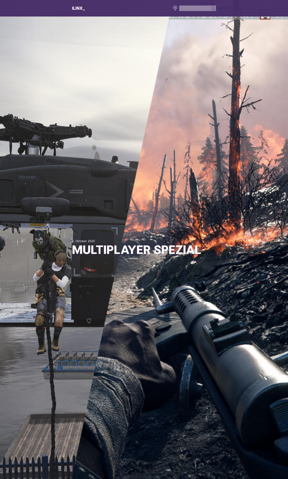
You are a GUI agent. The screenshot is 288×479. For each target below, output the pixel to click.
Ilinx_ (78, 8)
